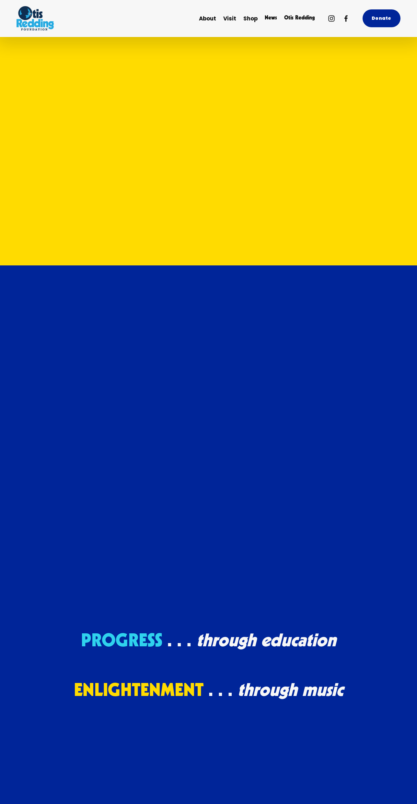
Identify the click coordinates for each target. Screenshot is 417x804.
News (271, 18)
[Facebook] (346, 18)
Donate (381, 18)
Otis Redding (299, 18)
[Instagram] (331, 18)
